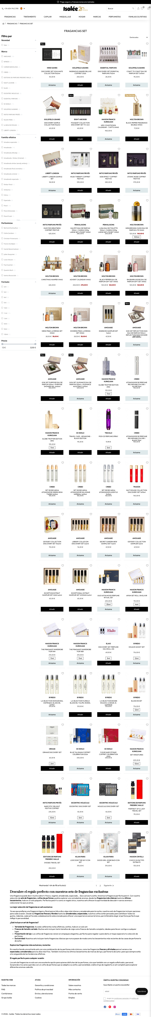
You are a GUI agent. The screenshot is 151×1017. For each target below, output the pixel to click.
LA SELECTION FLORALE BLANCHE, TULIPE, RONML (80, 702)
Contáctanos (6, 993)
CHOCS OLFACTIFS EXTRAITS (136, 861)
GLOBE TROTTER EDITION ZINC (108, 386)
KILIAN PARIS (80, 857)
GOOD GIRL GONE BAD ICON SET (108, 861)
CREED (136, 379)
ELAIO (108, 644)
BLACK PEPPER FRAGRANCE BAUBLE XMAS (136, 124)
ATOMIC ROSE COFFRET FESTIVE (136, 178)
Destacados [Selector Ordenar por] (139, 37)
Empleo (72, 997)
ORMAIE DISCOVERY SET (52, 752)
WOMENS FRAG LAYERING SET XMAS (80, 332)
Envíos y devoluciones (44, 993)
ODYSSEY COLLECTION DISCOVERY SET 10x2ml (52, 543)
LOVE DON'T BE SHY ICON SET (80, 861)
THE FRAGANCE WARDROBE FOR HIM (52, 650)
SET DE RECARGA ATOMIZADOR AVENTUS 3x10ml (108, 492)
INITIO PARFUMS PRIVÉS (80, 173)
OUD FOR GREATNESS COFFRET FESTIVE (52, 229)
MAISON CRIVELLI (137, 857)
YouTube (110, 1007)
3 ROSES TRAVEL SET (52, 863)
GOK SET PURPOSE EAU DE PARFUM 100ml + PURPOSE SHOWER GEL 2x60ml (52, 384)
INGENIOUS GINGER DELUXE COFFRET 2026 (80, 72)
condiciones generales (121, 998)
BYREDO (136, 644)
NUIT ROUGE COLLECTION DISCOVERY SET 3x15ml (136, 491)
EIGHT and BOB (80, 119)
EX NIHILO (80, 433)
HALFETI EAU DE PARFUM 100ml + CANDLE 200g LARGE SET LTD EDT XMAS (80, 230)
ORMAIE (52, 749)
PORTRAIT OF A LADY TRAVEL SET (136, 810)
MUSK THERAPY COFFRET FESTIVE (80, 178)
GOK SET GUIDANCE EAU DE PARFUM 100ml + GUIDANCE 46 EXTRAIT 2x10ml (80, 384)
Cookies (38, 997)
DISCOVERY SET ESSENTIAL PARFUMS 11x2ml (108, 72)
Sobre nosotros (75, 985)
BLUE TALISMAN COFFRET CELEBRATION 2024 (80, 753)
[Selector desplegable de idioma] (23, 8)
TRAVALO (108, 433)
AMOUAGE (108, 328)
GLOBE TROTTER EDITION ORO (52, 440)
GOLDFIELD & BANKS (80, 68)
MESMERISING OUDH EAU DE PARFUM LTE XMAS (137, 229)
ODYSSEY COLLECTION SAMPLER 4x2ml (137, 543)
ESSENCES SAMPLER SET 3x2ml (108, 332)
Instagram (115, 1007)
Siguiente (109, 885)
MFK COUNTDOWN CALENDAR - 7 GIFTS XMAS (108, 126)
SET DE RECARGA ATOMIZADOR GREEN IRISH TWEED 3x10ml (52, 492)
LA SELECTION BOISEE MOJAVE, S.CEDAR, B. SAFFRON (108, 703)
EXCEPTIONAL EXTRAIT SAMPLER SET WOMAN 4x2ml (80, 594)
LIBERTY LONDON (52, 173)
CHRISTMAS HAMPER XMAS (52, 280)
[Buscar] (121, 8)
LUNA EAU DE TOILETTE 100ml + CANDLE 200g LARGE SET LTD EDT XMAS (108, 230)
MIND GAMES (52, 68)
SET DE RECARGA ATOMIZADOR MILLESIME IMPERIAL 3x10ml (80, 492)
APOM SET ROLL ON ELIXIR (136, 596)
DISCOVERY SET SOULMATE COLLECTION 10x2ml (52, 72)
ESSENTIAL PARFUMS (108, 68)
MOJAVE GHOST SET (137, 647)
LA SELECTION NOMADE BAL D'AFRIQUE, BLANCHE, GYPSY (52, 703)
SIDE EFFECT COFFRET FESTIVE (108, 178)
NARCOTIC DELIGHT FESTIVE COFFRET (52, 807)
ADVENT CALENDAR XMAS (80, 280)
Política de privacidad (44, 989)
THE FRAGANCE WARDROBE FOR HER (80, 650)
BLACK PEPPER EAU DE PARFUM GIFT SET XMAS (108, 281)
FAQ (3, 989)
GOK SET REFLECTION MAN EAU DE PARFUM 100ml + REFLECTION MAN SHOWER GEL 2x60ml (136, 334)
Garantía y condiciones (44, 985)
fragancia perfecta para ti (118, 896)
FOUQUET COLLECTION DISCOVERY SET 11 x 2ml (80, 124)
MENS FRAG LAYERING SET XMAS (52, 332)
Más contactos (75, 989)
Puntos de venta (75, 993)
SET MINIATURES (136, 755)
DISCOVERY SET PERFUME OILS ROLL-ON (108, 648)
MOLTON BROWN (136, 119)
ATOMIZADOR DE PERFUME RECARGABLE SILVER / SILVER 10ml (136, 384)
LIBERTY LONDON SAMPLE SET (52, 178)
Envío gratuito (75, 2)
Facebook (105, 1007)
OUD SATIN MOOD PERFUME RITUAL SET (108, 597)
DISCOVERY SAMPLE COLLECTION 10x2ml (52, 124)
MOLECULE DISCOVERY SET (108, 806)
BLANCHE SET (136, 701)
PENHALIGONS (80, 225)
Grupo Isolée (6, 997)
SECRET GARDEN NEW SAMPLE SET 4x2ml (108, 543)
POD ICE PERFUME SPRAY (108, 436)
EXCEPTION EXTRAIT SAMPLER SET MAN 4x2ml (52, 594)
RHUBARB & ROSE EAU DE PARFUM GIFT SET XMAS (137, 281)
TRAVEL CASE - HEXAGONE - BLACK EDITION (80, 437)
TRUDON (136, 487)
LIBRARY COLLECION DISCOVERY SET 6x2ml (80, 543)
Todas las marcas (8, 985)
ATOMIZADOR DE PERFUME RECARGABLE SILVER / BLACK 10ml (136, 438)
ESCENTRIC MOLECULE (80, 803)
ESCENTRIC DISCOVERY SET (80, 806)
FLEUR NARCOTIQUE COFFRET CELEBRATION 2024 (108, 754)
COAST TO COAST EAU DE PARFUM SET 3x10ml (137, 72)
